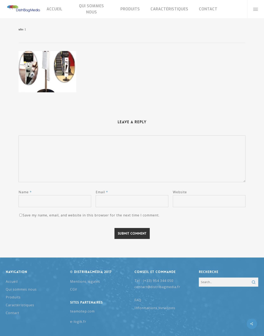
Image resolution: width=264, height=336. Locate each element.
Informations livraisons (154, 308)
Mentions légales (85, 281)
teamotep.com (82, 311)
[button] (255, 9)
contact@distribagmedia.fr (157, 287)
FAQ (137, 300)
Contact (12, 313)
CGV (73, 289)
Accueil (12, 281)
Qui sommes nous (21, 289)
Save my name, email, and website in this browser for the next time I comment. (91, 215)
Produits (13, 297)
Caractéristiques (20, 305)
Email (102, 192)
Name (25, 192)
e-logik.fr (78, 321)
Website (180, 192)
